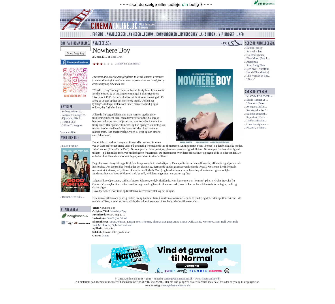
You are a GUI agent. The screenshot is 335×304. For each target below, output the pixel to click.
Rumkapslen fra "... (257, 110)
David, (198, 221)
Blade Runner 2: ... (257, 99)
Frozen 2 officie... (256, 127)
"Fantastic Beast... (256, 103)
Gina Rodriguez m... (257, 124)
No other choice (255, 55)
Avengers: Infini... (256, 106)
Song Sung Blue (255, 65)
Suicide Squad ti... (256, 113)
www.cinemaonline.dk (207, 278)
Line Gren (116, 56)
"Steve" (250, 79)
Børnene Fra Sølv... (73, 196)
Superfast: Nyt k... (256, 117)
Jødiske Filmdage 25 (73, 115)
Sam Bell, (221, 221)
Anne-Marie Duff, (183, 221)
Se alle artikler (68, 132)
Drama (105, 235)
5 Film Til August (72, 125)
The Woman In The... (258, 75)
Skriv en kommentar (129, 63)
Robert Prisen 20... (72, 111)
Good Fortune (70, 145)
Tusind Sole (68, 121)
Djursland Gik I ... (72, 118)
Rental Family (254, 47)
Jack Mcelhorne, (102, 225)
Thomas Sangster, (162, 221)
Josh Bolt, (232, 221)
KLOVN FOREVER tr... (260, 96)
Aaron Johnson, (118, 221)
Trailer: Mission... (256, 120)
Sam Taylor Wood (117, 218)
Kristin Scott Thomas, (139, 221)
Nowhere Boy (118, 211)
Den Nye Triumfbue (257, 68)
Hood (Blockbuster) (257, 72)
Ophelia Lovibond (122, 225)
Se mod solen (254, 51)
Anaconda (252, 61)
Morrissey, (209, 221)
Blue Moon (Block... (258, 58)
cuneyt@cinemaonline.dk (178, 278)
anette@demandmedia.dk (175, 285)
